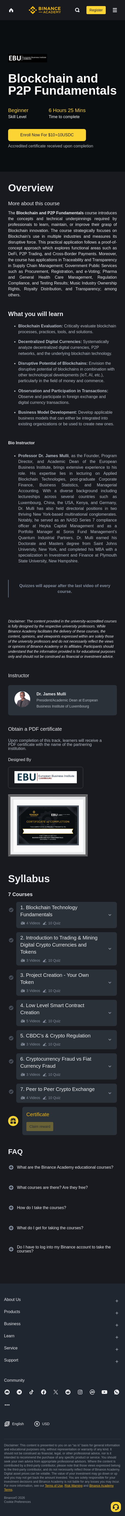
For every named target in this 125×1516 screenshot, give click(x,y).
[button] (115, 10)
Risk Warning (74, 1485)
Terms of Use (54, 1485)
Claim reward (39, 1127)
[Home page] (45, 10)
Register (96, 10)
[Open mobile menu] (115, 10)
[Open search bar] (75, 10)
